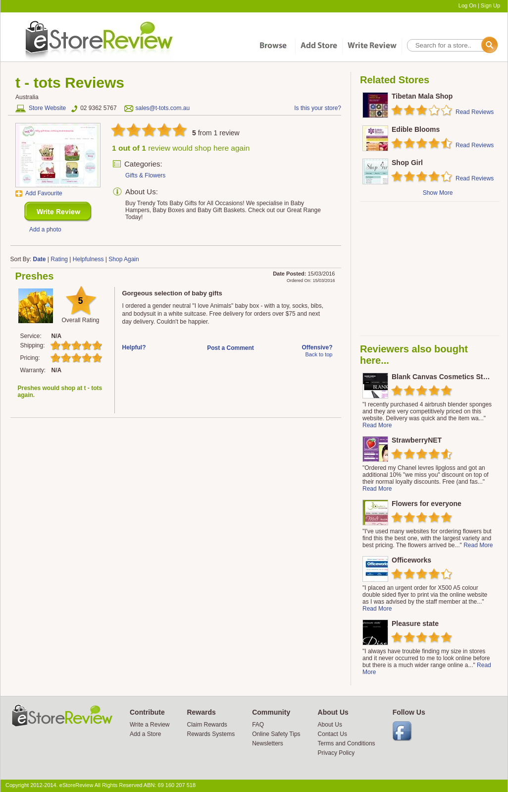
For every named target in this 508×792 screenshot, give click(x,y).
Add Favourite (43, 193)
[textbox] (451, 45)
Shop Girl (407, 163)
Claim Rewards (207, 724)
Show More (438, 192)
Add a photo (45, 229)
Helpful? (134, 347)
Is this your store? (317, 108)
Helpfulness (88, 259)
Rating (59, 259)
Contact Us (332, 734)
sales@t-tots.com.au (163, 108)
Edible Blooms (416, 129)
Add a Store (145, 734)
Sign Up (490, 5)
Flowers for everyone (426, 504)
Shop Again (123, 259)
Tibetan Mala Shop (422, 96)
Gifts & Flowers (145, 175)
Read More (377, 425)
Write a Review (149, 724)
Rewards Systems (211, 734)
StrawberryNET (417, 440)
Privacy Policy (336, 752)
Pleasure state (415, 623)
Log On (467, 5)
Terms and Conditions (346, 743)
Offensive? (317, 347)
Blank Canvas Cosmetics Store (443, 377)
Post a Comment (230, 347)
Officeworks (411, 560)
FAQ (258, 724)
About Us (330, 724)
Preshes (34, 276)
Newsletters (267, 743)
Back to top (318, 354)
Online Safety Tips (276, 734)
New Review (58, 212)
